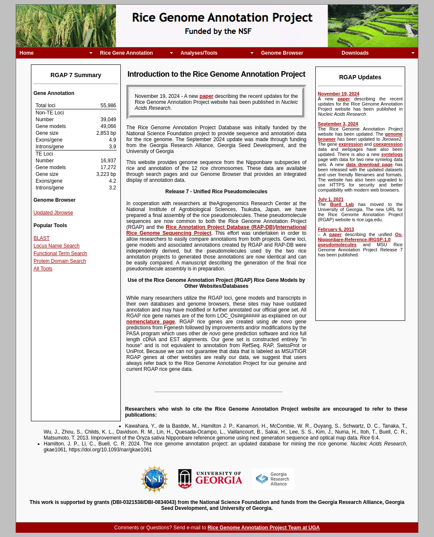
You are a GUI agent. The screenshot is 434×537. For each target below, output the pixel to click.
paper (343, 98)
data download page (369, 164)
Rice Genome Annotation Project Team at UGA (264, 528)
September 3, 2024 (338, 123)
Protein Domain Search (59, 261)
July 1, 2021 (331, 199)
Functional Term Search (60, 253)
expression (351, 144)
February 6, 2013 (336, 229)
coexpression (388, 144)
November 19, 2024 (338, 93)
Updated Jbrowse (53, 213)
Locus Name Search (56, 246)
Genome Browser (282, 53)
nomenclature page (150, 322)
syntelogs (392, 154)
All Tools (42, 269)
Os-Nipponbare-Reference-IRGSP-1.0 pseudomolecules (360, 239)
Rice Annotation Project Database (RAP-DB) (220, 227)
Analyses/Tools (199, 53)
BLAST (41, 238)
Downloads (355, 53)
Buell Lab (342, 204)
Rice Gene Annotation (126, 53)
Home (26, 53)
